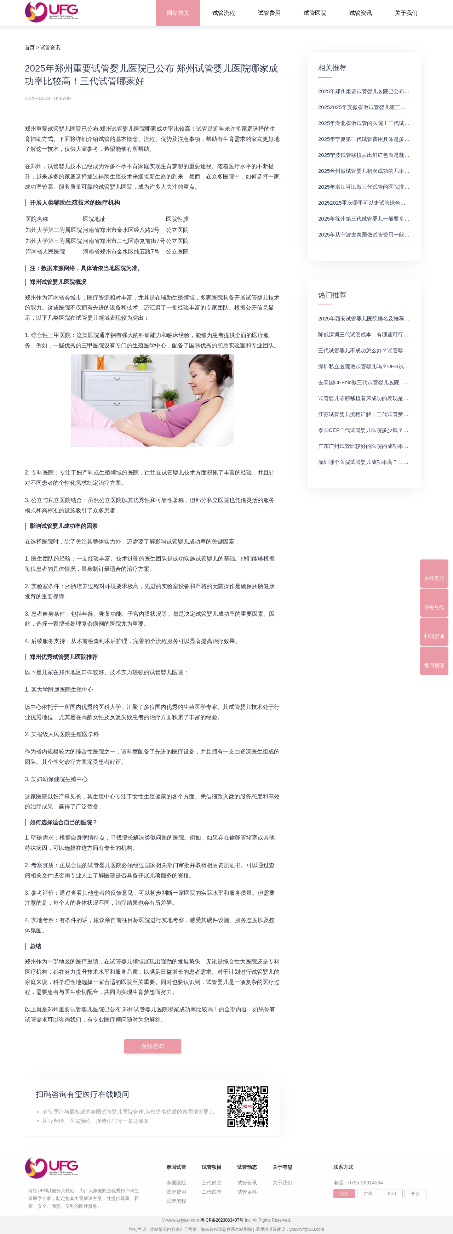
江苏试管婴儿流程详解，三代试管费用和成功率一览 (379, 414)
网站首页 (178, 13)
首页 (30, 47)
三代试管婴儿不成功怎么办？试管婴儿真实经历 (374, 350)
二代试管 (212, 1192)
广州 (368, 1193)
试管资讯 (360, 13)
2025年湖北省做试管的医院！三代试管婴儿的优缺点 (379, 123)
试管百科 (247, 1192)
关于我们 (406, 13)
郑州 (392, 1193)
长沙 (415, 1193)
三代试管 (212, 1182)
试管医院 (315, 13)
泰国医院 (176, 1182)
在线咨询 (152, 1046)
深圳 (344, 1193)
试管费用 (269, 13)
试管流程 (223, 13)
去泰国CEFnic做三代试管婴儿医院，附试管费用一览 (380, 382)
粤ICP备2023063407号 (222, 1220)
